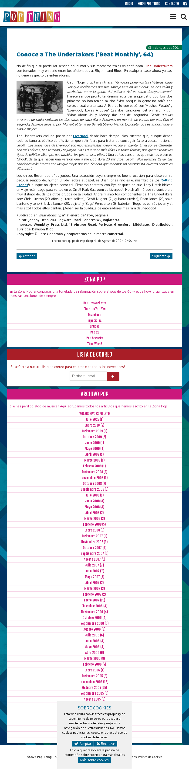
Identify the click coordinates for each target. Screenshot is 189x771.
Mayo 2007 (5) (94, 577)
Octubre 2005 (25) (94, 688)
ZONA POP (94, 279)
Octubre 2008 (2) (94, 484)
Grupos (94, 326)
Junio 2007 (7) (94, 571)
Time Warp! (94, 344)
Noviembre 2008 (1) (94, 478)
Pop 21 (94, 332)
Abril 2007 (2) (94, 583)
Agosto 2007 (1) (94, 559)
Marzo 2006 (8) (94, 658)
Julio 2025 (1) (94, 419)
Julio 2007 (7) (94, 565)
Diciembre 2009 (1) (94, 431)
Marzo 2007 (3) (94, 588)
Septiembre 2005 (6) (94, 693)
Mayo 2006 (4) (94, 647)
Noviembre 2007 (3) (94, 542)
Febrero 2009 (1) (94, 466)
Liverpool (80, 136)
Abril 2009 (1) (94, 454)
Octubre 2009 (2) (94, 437)
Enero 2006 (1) (94, 670)
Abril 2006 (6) (94, 653)
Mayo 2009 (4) (95, 449)
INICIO (129, 4)
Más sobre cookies (94, 760)
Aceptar (82, 744)
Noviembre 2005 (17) (94, 682)
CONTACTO (172, 4)
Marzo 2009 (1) (94, 460)
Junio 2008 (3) (94, 501)
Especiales (94, 321)
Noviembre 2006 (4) (94, 612)
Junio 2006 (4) (95, 641)
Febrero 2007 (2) (94, 594)
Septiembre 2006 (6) (95, 623)
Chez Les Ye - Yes (94, 309)
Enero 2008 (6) (94, 530)
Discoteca (94, 315)
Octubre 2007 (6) (94, 548)
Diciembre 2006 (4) (94, 606)
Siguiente (161, 256)
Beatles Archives (94, 303)
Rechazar (106, 744)
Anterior (27, 256)
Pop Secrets (94, 338)
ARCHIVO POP (94, 394)
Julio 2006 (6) (94, 635)
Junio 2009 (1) (94, 443)
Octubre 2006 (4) (95, 618)
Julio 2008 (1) (94, 495)
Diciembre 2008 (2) (94, 472)
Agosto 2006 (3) (94, 629)
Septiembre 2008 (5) (94, 489)
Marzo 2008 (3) (94, 519)
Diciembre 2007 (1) (94, 536)
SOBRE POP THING (149, 4)
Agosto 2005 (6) (94, 699)
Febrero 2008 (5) (94, 524)
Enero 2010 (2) (94, 425)
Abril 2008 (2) (94, 513)
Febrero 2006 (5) (94, 664)
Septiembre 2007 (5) (94, 554)
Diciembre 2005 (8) (94, 676)
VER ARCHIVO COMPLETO (94, 414)
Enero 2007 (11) (94, 600)
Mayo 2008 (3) (94, 507)
